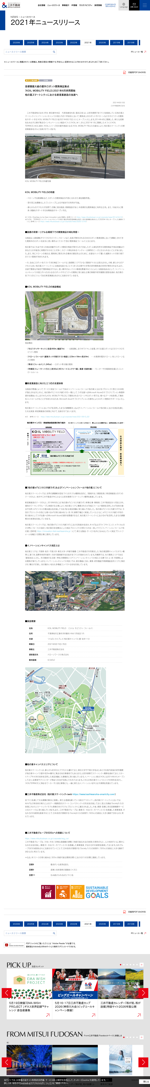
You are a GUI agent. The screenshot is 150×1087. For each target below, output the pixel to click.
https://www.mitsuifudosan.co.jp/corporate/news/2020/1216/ (63, 221)
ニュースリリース (53, 5)
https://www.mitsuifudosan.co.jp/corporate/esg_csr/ (47, 838)
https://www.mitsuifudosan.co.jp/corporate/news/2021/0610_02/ (65, 417)
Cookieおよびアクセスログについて (35, 1083)
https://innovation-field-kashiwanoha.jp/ (54, 531)
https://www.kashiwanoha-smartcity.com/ (94, 794)
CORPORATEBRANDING (110, 5)
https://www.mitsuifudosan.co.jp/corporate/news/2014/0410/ (99, 217)
